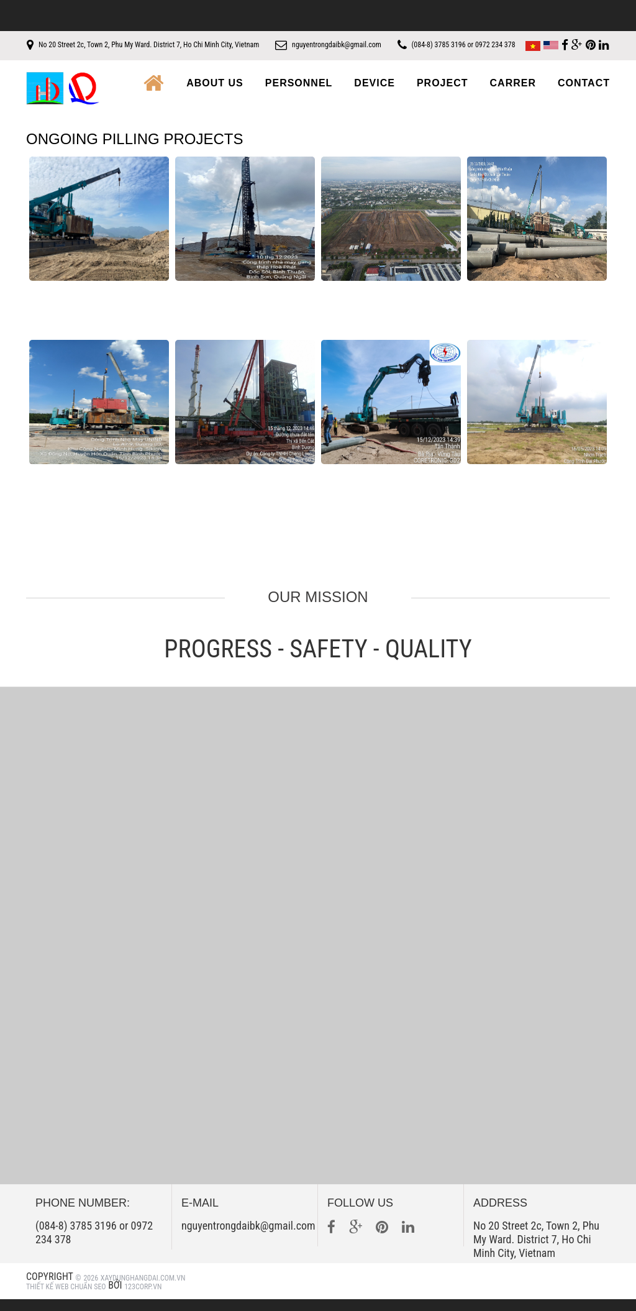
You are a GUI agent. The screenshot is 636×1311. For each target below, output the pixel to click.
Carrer (513, 95)
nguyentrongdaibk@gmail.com (361, 44)
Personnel (299, 95)
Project (442, 95)
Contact (584, 95)
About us (214, 95)
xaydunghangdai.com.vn (143, 1290)
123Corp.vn (142, 1298)
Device (374, 95)
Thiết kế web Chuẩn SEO (66, 1298)
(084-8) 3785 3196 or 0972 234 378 (513, 44)
